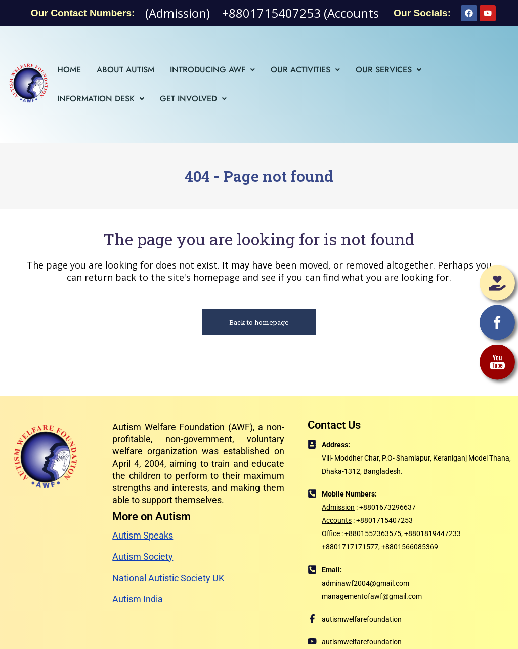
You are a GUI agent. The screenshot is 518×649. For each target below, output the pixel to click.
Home (69, 69)
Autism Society (142, 556)
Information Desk (100, 98)
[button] (212, 70)
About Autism (125, 69)
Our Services (388, 69)
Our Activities (305, 69)
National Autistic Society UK (168, 577)
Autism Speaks (142, 535)
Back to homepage (259, 322)
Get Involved (193, 98)
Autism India (137, 599)
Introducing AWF (212, 69)
